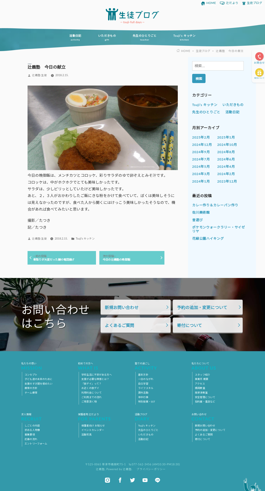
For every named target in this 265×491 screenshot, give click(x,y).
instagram (107, 480)
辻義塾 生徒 (39, 75)
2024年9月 (201, 152)
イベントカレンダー (92, 430)
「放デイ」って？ (91, 383)
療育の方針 (31, 388)
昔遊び (197, 220)
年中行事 (143, 397)
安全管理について (205, 397)
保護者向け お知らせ (93, 425)
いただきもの (106, 37)
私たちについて (218, 366)
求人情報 (47, 417)
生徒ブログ (254, 3)
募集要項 (30, 434)
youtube (145, 480)
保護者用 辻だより (104, 417)
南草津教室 (201, 392)
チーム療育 (31, 392)
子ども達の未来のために (38, 379)
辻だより (232, 3)
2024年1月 (201, 181)
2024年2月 (226, 174)
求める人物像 (32, 430)
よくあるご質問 (119, 325)
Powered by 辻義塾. (119, 469)
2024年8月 (226, 152)
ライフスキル (145, 388)
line (157, 480)
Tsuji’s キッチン (186, 37)
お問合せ (259, 62)
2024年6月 (226, 159)
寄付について (259, 78)
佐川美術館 (201, 212)
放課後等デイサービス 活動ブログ (132, 14)
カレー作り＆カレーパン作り (215, 205)
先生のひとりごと (145, 37)
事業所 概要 (201, 379)
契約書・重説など (205, 401)
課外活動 (143, 392)
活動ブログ (161, 417)
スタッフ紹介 (202, 374)
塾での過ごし (161, 366)
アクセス (200, 383)
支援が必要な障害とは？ (95, 379)
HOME (211, 3)
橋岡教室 (200, 388)
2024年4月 (226, 166)
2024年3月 (201, 174)
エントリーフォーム (36, 443)
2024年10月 (227, 144)
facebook (119, 480)
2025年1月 (226, 137)
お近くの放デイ (90, 388)
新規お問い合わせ (121, 307)
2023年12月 (227, 181)
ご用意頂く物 (89, 401)
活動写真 (86, 434)
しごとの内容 (32, 425)
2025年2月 (201, 137)
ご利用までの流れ (91, 397)
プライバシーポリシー (151, 469)
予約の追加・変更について (202, 307)
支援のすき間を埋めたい (38, 383)
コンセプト (31, 374)
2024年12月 (202, 144)
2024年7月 (201, 159)
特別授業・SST (146, 401)
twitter (132, 480)
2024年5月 (201, 166)
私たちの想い (47, 366)
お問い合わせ (218, 417)
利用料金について (91, 392)
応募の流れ (31, 439)
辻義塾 (100, 469)
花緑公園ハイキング (208, 238)
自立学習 (143, 383)
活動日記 (73, 37)
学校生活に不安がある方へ (96, 374)
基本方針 (143, 374)
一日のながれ (145, 379)
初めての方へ (104, 366)
